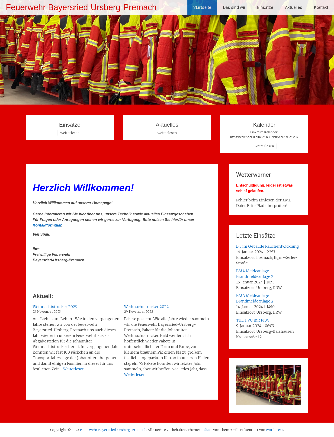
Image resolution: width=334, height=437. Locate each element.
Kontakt (321, 7)
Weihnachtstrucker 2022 (146, 306)
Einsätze (265, 7)
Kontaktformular (47, 225)
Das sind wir (234, 7)
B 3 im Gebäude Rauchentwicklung (267, 246)
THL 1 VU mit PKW (253, 320)
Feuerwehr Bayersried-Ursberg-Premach (81, 7)
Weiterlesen (70, 133)
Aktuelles (293, 7)
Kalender (264, 125)
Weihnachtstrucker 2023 (55, 306)
